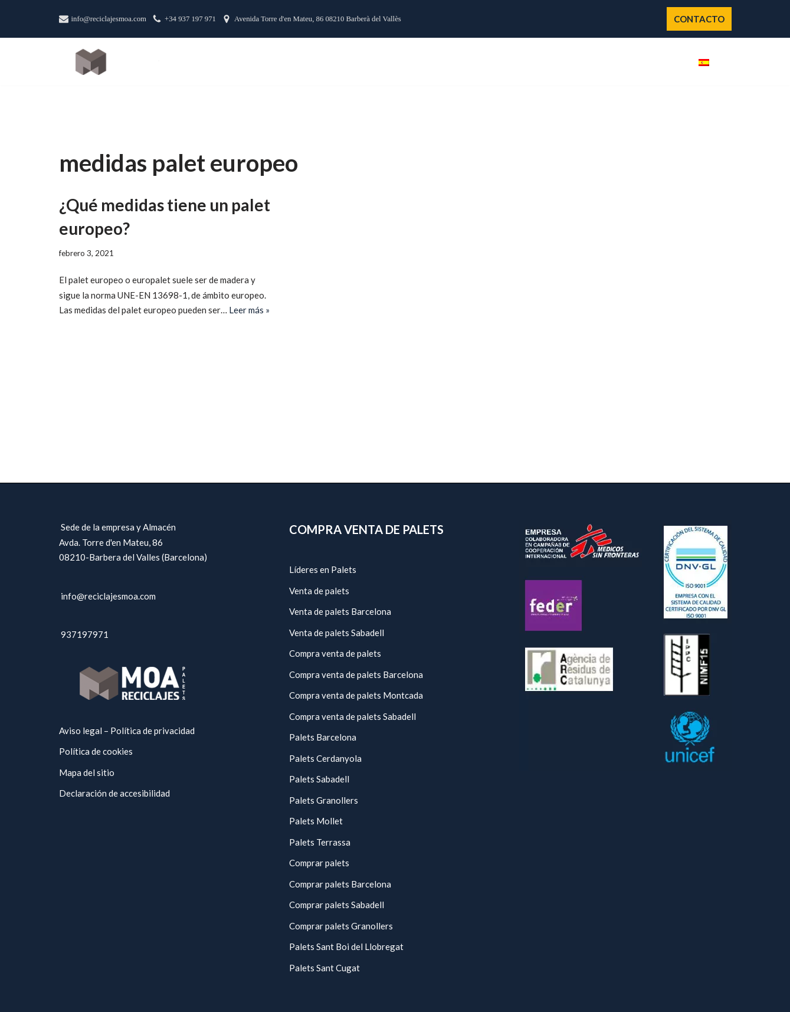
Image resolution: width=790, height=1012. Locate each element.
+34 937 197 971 (190, 19)
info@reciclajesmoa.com (109, 19)
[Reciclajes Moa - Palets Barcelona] (117, 61)
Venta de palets (319, 590)
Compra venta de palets (335, 653)
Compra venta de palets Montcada (356, 695)
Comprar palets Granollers (341, 926)
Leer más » (249, 309)
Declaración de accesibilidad (114, 793)
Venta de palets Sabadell (336, 632)
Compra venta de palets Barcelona (356, 674)
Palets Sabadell (319, 779)
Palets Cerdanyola (325, 758)
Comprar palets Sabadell (336, 904)
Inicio (371, 62)
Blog (667, 62)
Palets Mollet (316, 821)
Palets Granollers (323, 800)
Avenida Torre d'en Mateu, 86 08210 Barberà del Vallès (317, 19)
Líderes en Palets (322, 569)
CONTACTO (699, 19)
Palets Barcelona (322, 737)
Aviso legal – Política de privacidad (127, 730)
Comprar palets (319, 862)
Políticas (615, 62)
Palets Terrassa (319, 842)
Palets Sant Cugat (324, 967)
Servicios (554, 62)
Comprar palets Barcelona (340, 884)
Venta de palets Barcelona (340, 611)
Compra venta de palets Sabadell (352, 716)
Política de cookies (96, 751)
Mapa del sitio (86, 772)
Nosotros (425, 62)
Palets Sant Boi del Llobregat (346, 946)
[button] (727, 62)
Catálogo (491, 62)
